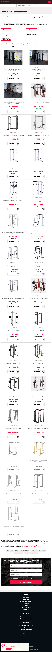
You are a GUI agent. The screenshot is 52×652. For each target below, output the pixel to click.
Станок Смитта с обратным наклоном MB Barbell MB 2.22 (38, 266)
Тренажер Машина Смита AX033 (38, 233)
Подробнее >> (13, 646)
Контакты (26, 609)
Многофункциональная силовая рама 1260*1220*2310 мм (13, 70)
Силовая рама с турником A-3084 (13, 396)
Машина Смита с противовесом (6, 39)
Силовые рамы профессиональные (7, 30)
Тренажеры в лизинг (26, 617)
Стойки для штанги (18, 553)
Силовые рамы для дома (6, 34)
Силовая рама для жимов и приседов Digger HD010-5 (38, 494)
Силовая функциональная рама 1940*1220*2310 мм (38, 70)
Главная (2, 8)
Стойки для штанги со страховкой (38, 550)
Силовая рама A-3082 (13, 330)
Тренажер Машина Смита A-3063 (13, 428)
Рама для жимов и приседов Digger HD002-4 (13, 135)
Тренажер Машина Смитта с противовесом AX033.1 (13, 266)
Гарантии (26, 603)
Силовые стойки (10, 550)
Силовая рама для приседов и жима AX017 (13, 168)
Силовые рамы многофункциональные (33, 30)
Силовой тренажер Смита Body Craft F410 (13, 461)
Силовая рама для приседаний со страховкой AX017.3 (38, 200)
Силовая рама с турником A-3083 (13, 363)
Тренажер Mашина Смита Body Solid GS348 (38, 396)
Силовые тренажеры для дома (31, 553)
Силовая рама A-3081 (38, 363)
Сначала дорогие (18, 47)
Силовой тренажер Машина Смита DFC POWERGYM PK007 (39, 461)
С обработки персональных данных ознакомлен (26, 578)
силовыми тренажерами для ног (31, 546)
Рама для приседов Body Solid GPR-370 (38, 298)
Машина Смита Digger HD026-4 (13, 493)
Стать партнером (26, 607)
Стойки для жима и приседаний (22, 550)
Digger (23, 44)
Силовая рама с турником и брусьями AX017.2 (13, 200)
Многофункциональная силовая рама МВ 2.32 (13, 298)
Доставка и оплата (26, 601)
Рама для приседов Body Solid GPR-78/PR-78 (38, 102)
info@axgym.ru (26, 634)
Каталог (7, 8)
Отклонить (17, 648)
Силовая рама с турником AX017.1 (38, 168)
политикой (15, 578)
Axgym (8, 44)
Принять (8, 648)
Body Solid (16, 44)
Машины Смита (31, 34)
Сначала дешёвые (7, 47)
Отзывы (26, 605)
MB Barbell (31, 44)
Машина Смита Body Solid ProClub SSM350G (38, 135)
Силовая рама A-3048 (38, 330)
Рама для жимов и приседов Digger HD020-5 (38, 428)
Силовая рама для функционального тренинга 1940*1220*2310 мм (13, 103)
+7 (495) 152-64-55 (26, 629)
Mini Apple (39, 44)
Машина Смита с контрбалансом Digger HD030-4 (13, 526)
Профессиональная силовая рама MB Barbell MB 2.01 (13, 233)
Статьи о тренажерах (26, 618)
